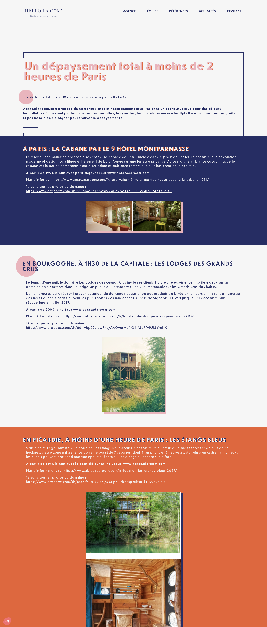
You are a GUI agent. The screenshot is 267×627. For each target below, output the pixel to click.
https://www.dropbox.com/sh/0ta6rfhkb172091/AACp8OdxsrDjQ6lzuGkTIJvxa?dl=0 (95, 452)
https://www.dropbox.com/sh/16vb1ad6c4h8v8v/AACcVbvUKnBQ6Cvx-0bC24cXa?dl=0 (99, 161)
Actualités (207, 11)
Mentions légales (71, 621)
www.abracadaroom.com (128, 143)
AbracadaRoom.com (40, 79)
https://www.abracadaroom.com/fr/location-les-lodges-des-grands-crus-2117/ (129, 286)
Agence (129, 11)
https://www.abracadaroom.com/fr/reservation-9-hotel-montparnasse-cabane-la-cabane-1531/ (130, 150)
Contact (234, 11)
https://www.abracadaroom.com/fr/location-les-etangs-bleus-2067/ (120, 441)
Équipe (152, 11)
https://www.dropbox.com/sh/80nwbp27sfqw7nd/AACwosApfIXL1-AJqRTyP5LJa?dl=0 (97, 298)
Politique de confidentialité (114, 621)
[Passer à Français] (204, 621)
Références (178, 11)
